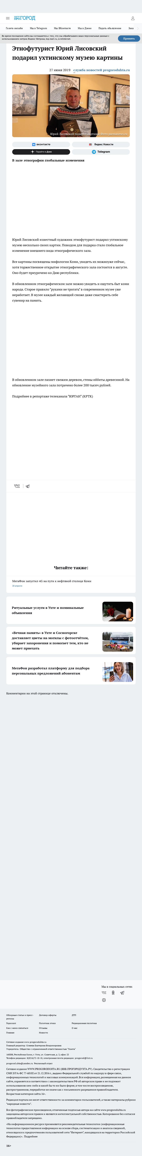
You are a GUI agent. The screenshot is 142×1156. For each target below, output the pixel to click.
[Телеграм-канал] (101, 152)
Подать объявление (110, 28)
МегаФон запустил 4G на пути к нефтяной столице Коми (71, 583)
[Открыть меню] (7, 18)
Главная (10, 1032)
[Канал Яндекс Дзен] (41, 152)
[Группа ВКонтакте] (41, 144)
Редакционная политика (84, 1023)
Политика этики (47, 1023)
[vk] (17, 486)
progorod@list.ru (84, 1058)
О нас (74, 1028)
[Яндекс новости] (101, 144)
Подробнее (31, 1136)
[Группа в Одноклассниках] (113, 992)
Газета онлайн (14, 28)
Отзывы (43, 1028)
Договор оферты (47, 1015)
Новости (43, 1032)
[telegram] (29, 486)
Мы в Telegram (38, 28)
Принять (129, 38)
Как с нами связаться (17, 1028)
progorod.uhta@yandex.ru (19, 1063)
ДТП (74, 1015)
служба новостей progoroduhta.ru (101, 70)
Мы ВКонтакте (62, 28)
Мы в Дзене (85, 28)
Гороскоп (11, 1023)
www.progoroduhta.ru (35, 1042)
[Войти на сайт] (132, 18)
